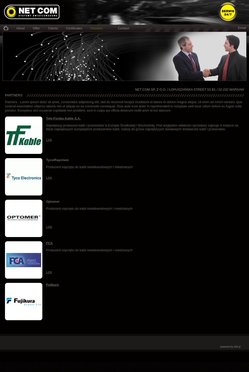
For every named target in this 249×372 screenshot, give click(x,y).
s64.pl (237, 346)
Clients (53, 28)
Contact (123, 28)
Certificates (74, 28)
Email (242, 28)
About (20, 28)
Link (49, 140)
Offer (36, 28)
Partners (96, 28)
